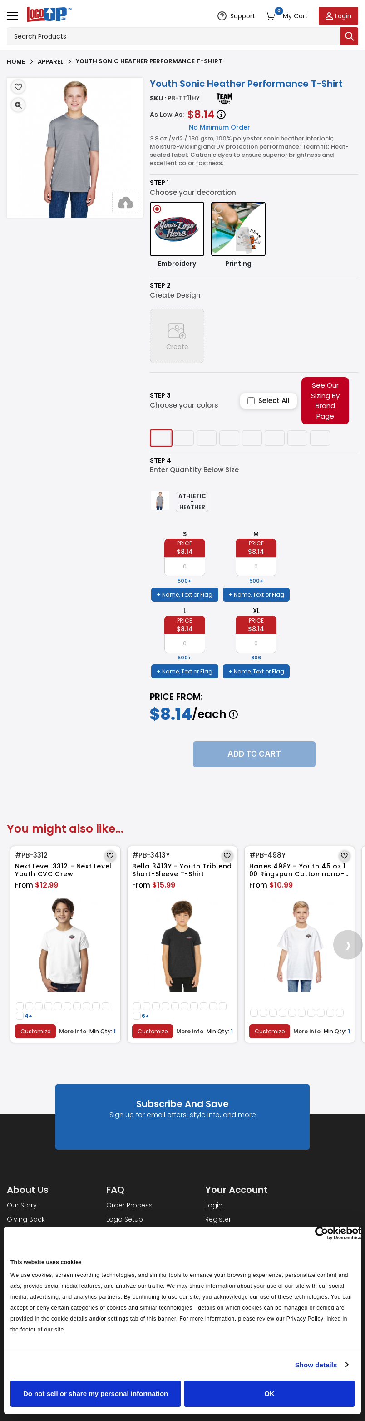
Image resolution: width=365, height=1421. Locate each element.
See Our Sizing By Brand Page (325, 400)
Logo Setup (124, 1219)
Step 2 (160, 285)
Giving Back (26, 1219)
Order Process (129, 1205)
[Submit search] (349, 36)
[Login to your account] (338, 16)
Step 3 (160, 395)
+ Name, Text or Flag (184, 594)
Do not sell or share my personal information (95, 1393)
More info (73, 1031)
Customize (35, 1031)
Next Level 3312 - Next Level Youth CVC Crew (63, 870)
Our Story (22, 1205)
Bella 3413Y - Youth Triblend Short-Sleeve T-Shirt (182, 870)
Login (213, 1205)
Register (218, 1219)
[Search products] (173, 36)
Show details (316, 1365)
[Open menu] (12, 16)
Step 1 (159, 183)
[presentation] (348, 944)
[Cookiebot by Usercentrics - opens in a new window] (321, 1233)
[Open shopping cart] (287, 16)
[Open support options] (236, 16)
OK (269, 1393)
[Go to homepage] (47, 15)
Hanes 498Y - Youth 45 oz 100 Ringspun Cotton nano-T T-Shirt (299, 870)
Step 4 (160, 460)
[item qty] (184, 566)
